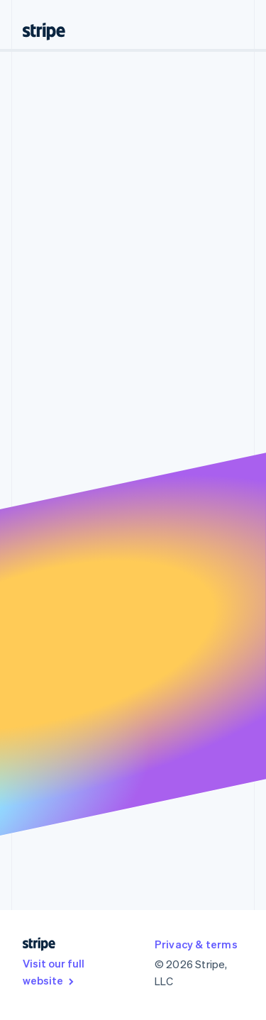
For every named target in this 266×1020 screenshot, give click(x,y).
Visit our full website (53, 971)
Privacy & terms (196, 944)
